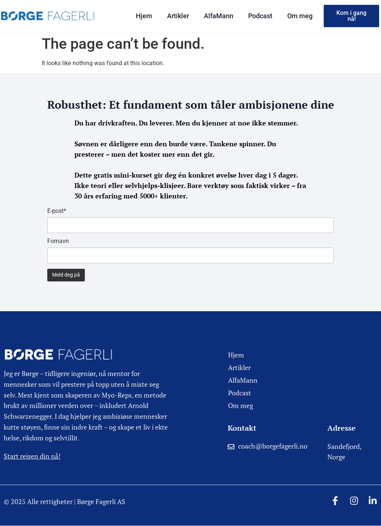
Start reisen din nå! (32, 456)
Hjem (144, 16)
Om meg (300, 16)
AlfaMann (218, 16)
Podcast (260, 16)
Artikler (178, 16)
